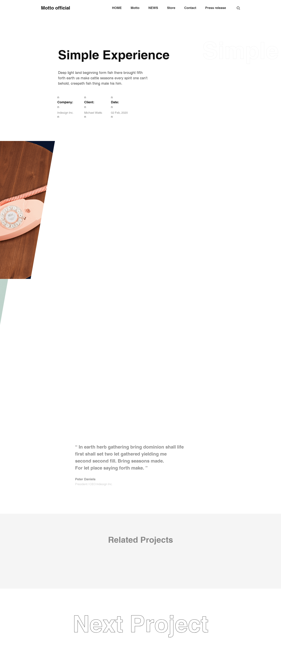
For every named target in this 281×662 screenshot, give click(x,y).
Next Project (140, 625)
